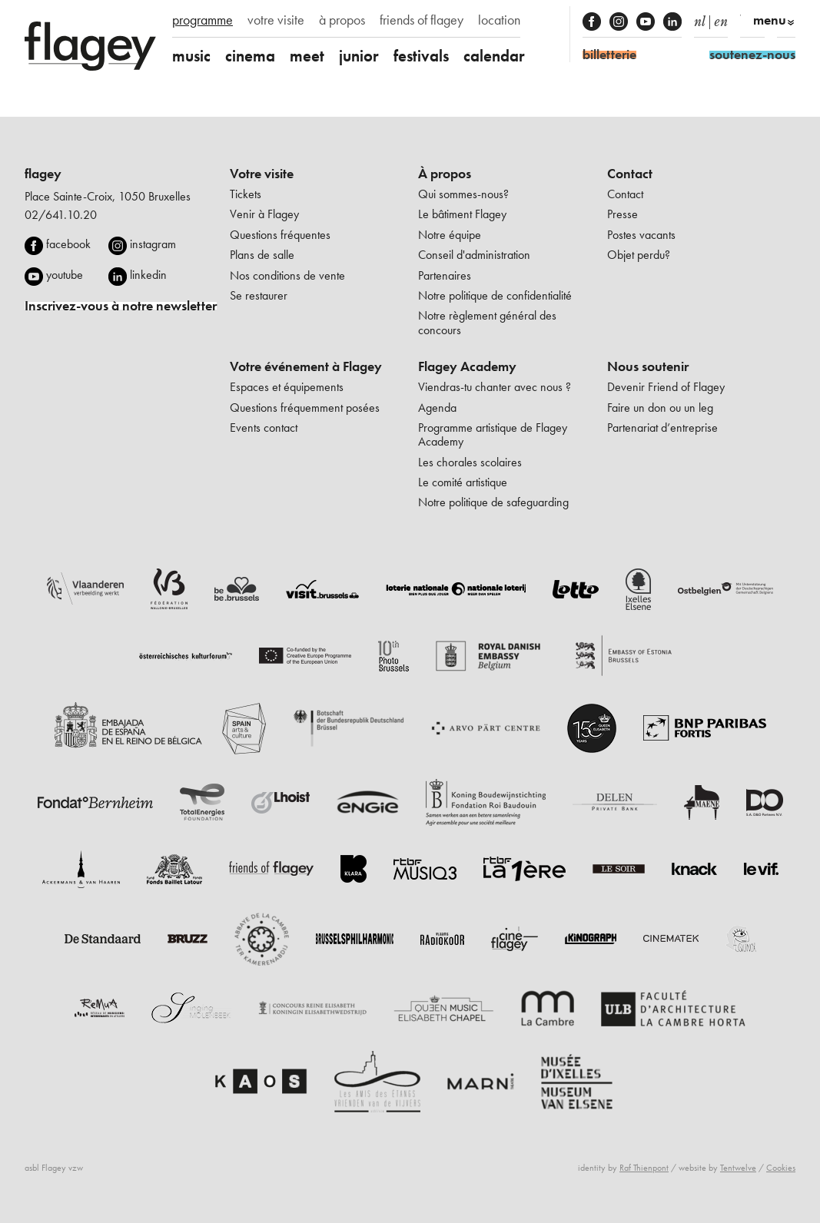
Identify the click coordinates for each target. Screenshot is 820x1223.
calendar (494, 55)
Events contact (263, 427)
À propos (444, 173)
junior (359, 55)
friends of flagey (421, 20)
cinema (250, 55)
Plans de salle (262, 255)
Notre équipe (449, 235)
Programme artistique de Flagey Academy (492, 434)
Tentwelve (738, 1168)
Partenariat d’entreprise (662, 427)
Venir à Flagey (264, 214)
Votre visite (262, 173)
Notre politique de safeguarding (493, 502)
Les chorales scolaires (470, 462)
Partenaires (444, 275)
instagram (153, 244)
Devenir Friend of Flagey (666, 387)
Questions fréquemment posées (305, 407)
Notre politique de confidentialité (495, 295)
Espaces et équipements (287, 387)
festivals (421, 55)
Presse (622, 214)
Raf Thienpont (644, 1168)
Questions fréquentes (280, 235)
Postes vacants (641, 235)
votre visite (275, 20)
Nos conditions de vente (287, 275)
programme (202, 20)
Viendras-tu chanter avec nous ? (494, 387)
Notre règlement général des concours (487, 322)
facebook (68, 244)
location (499, 20)
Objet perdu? (638, 255)
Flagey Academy (467, 366)
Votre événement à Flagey (306, 366)
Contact (629, 173)
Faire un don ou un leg (660, 407)
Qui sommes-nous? (463, 194)
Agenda (437, 407)
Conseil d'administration (474, 255)
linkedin (148, 275)
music (191, 55)
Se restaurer (258, 295)
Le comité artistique (462, 482)
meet (307, 55)
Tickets (245, 194)
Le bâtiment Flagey (462, 214)
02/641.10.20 (61, 215)
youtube (64, 275)
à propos (342, 20)
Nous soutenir (648, 366)
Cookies (780, 1168)
